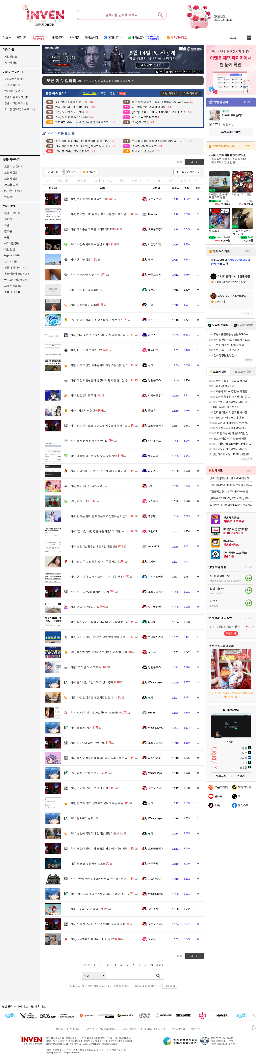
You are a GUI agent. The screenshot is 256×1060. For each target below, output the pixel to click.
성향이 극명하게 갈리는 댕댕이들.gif (94, 833)
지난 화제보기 (170, 93)
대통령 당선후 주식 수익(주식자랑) (94, 455)
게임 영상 (9, 249)
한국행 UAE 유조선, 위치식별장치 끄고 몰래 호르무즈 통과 (108, 214)
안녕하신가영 (155, 637)
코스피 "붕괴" (81, 727)
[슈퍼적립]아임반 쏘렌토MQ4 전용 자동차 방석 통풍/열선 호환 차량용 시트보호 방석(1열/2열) (231, 478)
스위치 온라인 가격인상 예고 (90, 788)
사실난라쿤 (154, 757)
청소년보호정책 (130, 1028)
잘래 (150, 259)
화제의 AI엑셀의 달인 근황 (89, 199)
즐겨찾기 (91, 172)
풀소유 (152, 319)
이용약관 (89, 1028)
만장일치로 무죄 (83, 395)
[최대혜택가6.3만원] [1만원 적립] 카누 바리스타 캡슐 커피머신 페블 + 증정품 (231, 498)
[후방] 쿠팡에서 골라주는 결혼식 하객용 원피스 (101, 878)
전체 (48, 180)
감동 (183, 180)
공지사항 (194, 1028)
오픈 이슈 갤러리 (13, 166)
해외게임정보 (11, 243)
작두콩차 (153, 863)
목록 (179, 162)
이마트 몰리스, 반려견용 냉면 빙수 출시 (96, 319)
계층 (171, 180)
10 (151, 964)
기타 (195, 180)
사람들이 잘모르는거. (86, 289)
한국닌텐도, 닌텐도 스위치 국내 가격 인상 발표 (101, 470)
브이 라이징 (11, 261)
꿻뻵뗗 (152, 516)
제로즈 (152, 334)
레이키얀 (153, 470)
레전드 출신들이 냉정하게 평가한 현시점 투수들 (101, 380)
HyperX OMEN (12, 255)
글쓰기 (194, 162)
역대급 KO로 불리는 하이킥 (89, 591)
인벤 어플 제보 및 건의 (16, 97)
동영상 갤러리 (12, 85)
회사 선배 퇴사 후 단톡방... (89, 440)
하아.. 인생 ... (81, 501)
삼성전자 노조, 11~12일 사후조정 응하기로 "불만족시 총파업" (109, 425)
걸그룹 (8, 231)
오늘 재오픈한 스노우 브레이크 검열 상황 (97, 923)
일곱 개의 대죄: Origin (16, 267)
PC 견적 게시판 (13, 190)
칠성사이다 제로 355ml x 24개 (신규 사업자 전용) (231, 504)
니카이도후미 (155, 395)
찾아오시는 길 (178, 1028)
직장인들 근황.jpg (84, 304)
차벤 (6, 225)
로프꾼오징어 (155, 199)
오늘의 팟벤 (11, 178)
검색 (158, 976)
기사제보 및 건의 (13, 91)
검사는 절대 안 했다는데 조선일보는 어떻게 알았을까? (105, 516)
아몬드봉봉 (154, 274)
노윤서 (152, 939)
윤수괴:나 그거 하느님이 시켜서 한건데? (97, 576)
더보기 (241, 775)
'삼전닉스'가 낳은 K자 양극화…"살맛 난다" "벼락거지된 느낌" (109, 893)
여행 (6, 237)
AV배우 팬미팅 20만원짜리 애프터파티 (96, 712)
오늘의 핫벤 (11, 172)
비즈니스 (74, 1028)
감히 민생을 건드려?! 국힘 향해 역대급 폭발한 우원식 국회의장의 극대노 (116, 637)
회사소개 (60, 1028)
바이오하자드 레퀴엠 (16, 279)
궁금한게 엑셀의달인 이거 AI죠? (92, 939)
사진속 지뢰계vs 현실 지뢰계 (90, 244)
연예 (82, 180)
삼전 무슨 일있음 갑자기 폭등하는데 (94, 561)
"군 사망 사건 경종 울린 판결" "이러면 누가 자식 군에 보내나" (109, 531)
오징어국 (153, 501)
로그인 (233, 37)
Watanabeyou (155, 682)
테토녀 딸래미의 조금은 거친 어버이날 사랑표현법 (103, 848)
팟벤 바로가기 (12, 213)
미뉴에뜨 (153, 350)
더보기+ (248, 102)
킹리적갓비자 (155, 576)
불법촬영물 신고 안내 (154, 1028)
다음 (158, 964)
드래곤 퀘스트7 (12, 285)
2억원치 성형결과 (84, 410)
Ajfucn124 (153, 546)
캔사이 (152, 561)
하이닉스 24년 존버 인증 (88, 742)
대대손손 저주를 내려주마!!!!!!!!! (92, 229)
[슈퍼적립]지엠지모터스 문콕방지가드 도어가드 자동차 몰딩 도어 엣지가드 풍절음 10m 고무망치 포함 (231, 484)
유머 (97, 180)
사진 (158, 180)
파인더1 (152, 531)
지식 (146, 180)
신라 (150, 304)
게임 (134, 180)
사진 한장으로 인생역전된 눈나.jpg (94, 697)
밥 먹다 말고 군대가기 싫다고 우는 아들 (96, 803)
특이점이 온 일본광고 (86, 486)
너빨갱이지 (154, 244)
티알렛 (152, 621)
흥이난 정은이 (81, 259)
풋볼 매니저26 (12, 291)
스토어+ (248, 146)
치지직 (8, 219)
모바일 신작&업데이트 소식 (19, 109)
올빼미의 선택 (81, 818)
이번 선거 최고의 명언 (86, 350)
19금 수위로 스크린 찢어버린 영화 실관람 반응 (100, 334)
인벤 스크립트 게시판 (16, 103)
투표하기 (231, 633)
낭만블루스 (154, 380)
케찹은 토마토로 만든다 (87, 772)
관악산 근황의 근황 (84, 606)
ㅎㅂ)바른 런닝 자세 (85, 274)
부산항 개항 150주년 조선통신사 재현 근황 (98, 652)
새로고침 (245, 313)
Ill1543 (151, 712)
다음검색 (169, 985)
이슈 (64, 180)
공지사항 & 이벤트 (14, 79)
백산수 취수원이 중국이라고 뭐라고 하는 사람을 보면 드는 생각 (110, 757)
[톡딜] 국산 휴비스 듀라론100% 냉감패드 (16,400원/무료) (231, 491)
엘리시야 (153, 455)
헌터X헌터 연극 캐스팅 (87, 908)
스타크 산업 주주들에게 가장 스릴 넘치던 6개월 (101, 365)
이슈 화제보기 (191, 93)
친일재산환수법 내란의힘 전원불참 (94, 546)
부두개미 (153, 289)
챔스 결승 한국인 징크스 (87, 863)
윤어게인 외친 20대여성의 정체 (91, 682)
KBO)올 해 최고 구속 (85, 667)
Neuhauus (153, 214)
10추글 (74, 172)
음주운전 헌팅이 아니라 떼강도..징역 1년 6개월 (101, 621)
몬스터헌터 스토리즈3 (16, 273)
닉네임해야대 (155, 606)
